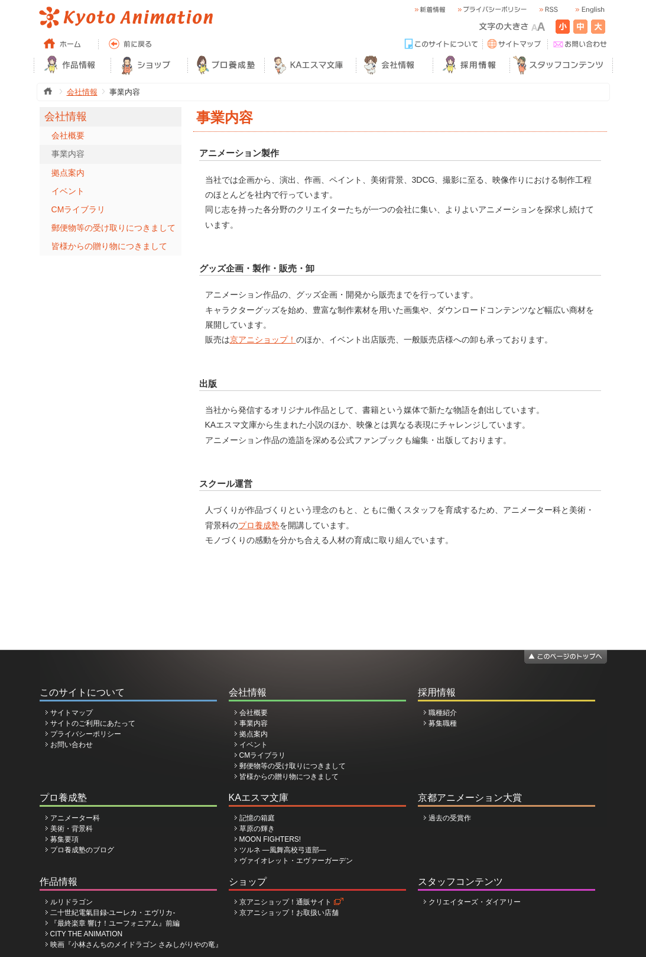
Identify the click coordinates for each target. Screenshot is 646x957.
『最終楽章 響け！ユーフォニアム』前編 (115, 923)
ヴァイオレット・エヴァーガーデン (296, 860)
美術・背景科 (71, 829)
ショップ (248, 882)
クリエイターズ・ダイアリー (474, 902)
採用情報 (437, 692)
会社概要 (68, 135)
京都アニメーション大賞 (470, 798)
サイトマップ (71, 713)
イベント (68, 191)
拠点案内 (68, 172)
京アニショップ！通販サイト (285, 902)
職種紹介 (442, 713)
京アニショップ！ (263, 339)
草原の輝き (257, 829)
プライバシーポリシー (85, 734)
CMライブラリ (78, 209)
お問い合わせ (71, 745)
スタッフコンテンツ (460, 882)
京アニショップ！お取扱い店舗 (289, 912)
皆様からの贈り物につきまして (109, 246)
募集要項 (64, 839)
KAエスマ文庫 (258, 798)
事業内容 (68, 154)
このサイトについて (82, 692)
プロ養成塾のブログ (82, 850)
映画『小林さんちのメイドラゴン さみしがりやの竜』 (136, 944)
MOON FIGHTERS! (270, 839)
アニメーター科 (75, 818)
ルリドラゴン (71, 902)
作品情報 (58, 882)
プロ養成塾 (259, 525)
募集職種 (442, 723)
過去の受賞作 (449, 818)
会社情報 (82, 92)
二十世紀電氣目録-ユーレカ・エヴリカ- (113, 912)
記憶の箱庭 (257, 818)
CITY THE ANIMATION (86, 934)
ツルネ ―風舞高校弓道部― (282, 850)
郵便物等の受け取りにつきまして (113, 227)
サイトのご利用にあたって (92, 723)
